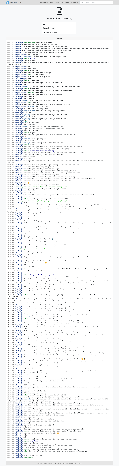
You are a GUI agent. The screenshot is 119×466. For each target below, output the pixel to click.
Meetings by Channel (62, 2)
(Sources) (79, 463)
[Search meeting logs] (96, 2)
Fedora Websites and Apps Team (65, 463)
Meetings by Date (46, 2)
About (73, 2)
